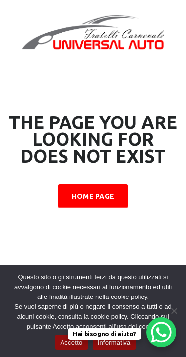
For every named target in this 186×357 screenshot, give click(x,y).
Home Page (93, 196)
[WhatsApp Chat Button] (161, 332)
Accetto (71, 342)
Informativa (114, 342)
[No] (174, 311)
